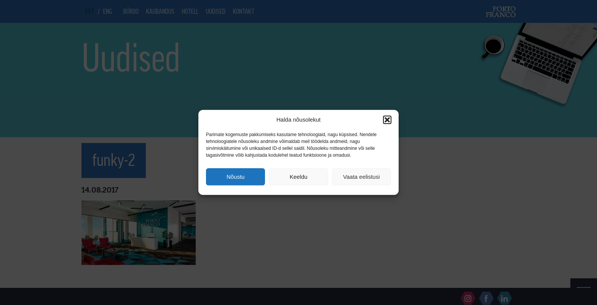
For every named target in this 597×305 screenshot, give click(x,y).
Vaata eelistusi (361, 176)
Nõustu (236, 176)
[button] (387, 120)
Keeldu (299, 176)
